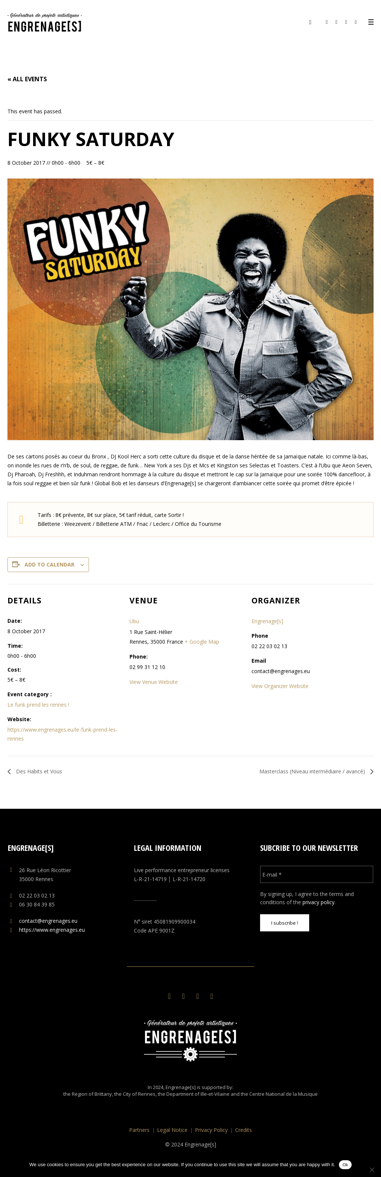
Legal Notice (172, 1129)
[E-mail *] (317, 874)
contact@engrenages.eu (48, 920)
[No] (371, 1169)
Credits (243, 1129)
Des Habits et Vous (38, 771)
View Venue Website (153, 681)
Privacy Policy (211, 1129)
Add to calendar (49, 564)
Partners (139, 1129)
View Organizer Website (280, 686)
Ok (345, 1164)
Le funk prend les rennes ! (38, 704)
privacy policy (318, 902)
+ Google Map (202, 641)
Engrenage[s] (267, 621)
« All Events (27, 79)
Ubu (134, 621)
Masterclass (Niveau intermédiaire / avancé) (312, 771)
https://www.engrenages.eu (52, 929)
